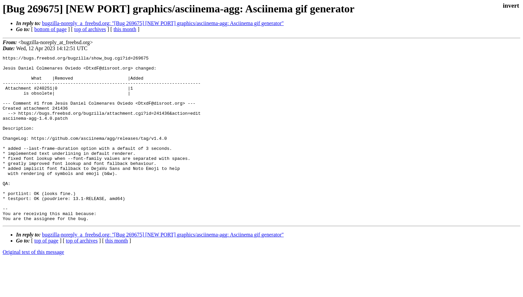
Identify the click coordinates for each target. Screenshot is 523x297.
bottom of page (50, 29)
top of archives (90, 29)
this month (125, 29)
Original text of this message (33, 285)
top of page (46, 274)
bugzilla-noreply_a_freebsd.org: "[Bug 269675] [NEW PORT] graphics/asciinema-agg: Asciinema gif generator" (163, 23)
